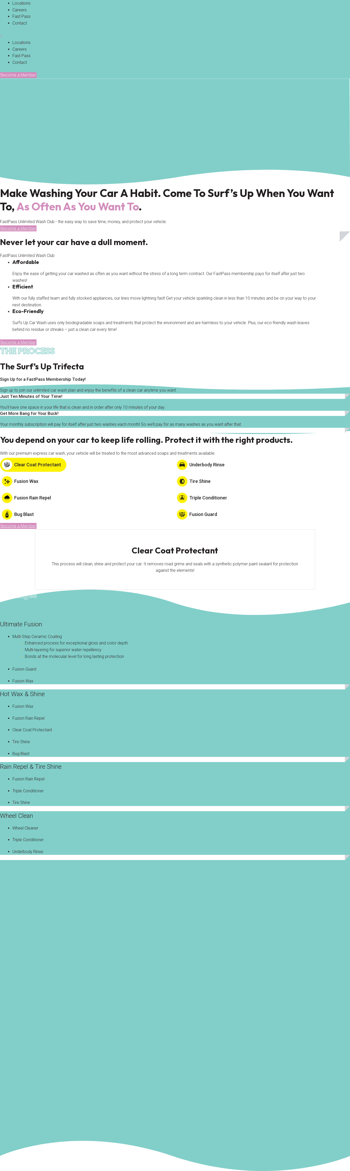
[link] (21, 3)
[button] (18, 75)
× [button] (1, 35)
